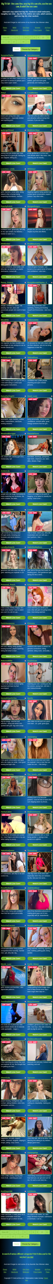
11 (48, 37)
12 (4, 42)
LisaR (29, 510)
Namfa (30, 698)
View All (6, 37)
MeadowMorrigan (8, 433)
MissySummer (33, 1002)
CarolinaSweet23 (8, 1002)
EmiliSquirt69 (6, 1191)
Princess (31, 623)
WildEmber (5, 244)
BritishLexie (6, 357)
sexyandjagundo (8, 1115)
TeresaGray (32, 850)
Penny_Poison (7, 282)
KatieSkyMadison (34, 547)
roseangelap (32, 1153)
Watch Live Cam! (13, 88)
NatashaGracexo (8, 925)
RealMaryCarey (33, 244)
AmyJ (3, 93)
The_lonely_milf (34, 774)
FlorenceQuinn (7, 510)
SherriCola (5, 1078)
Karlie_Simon (33, 964)
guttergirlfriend (7, 130)
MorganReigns (33, 206)
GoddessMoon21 (34, 1039)
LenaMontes (32, 93)
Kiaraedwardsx (7, 1153)
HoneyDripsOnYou (9, 698)
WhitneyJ (31, 169)
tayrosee (31, 1078)
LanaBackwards (8, 547)
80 (24, 42)
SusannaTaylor (7, 55)
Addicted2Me (32, 320)
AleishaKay (32, 737)
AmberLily (5, 471)
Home (16, 49)
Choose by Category (30, 49)
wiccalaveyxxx (33, 55)
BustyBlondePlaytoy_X (37, 282)
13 (9, 42)
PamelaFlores (33, 433)
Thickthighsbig (7, 774)
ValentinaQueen (7, 850)
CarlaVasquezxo (8, 623)
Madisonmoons (33, 812)
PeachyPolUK (7, 206)
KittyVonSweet (33, 585)
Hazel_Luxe (32, 396)
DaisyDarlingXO (7, 396)
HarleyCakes (6, 812)
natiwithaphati (33, 471)
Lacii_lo (4, 737)
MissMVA (5, 320)
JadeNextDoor (33, 888)
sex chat (30, 1257)
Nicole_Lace (6, 964)
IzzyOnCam (32, 661)
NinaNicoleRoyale (34, 925)
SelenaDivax (32, 357)
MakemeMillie (6, 661)
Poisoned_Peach (8, 585)
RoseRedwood (7, 888)
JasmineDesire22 (34, 1115)
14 (14, 42)
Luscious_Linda (8, 169)
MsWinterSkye (33, 130)
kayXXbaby (5, 1039)
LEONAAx (31, 1191)
